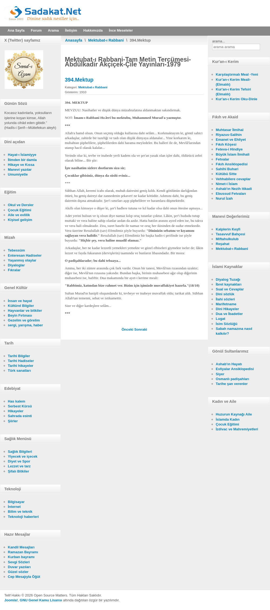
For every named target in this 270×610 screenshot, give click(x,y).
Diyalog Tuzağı (228, 279)
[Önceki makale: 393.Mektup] (128, 329)
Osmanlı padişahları (232, 379)
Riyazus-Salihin (229, 135)
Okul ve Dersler (20, 205)
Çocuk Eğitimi (19, 210)
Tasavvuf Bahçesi (230, 234)
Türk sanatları (19, 370)
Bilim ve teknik (20, 512)
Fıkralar (14, 270)
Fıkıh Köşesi (226, 144)
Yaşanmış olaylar (22, 260)
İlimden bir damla (22, 160)
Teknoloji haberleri (23, 517)
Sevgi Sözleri (19, 562)
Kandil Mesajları (21, 547)
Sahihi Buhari (227, 169)
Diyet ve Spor (19, 461)
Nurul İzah (224, 198)
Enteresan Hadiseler (25, 255)
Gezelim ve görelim (24, 320)
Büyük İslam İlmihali (232, 154)
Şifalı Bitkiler (18, 471)
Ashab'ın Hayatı (229, 364)
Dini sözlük (225, 294)
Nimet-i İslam (227, 184)
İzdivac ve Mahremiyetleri (237, 429)
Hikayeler (15, 411)
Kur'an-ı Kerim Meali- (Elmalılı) (233, 82)
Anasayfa (73, 40)
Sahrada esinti (20, 416)
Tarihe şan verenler (232, 384)
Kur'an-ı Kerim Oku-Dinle (236, 99)
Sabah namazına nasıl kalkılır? (234, 331)
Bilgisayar (16, 502)
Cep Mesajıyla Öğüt (24, 577)
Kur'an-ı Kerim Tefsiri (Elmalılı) (233, 91)
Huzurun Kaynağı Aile (234, 414)
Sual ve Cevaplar (230, 289)
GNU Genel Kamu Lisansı (41, 600)
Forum (36, 30)
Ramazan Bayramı (23, 552)
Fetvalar (222, 159)
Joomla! (11, 600)
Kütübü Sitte (226, 174)
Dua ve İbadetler (229, 314)
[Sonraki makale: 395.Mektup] (140, 329)
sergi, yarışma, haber (25, 325)
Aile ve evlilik (19, 215)
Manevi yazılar (20, 169)
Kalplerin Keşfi (228, 229)
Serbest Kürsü (20, 406)
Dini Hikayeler (227, 309)
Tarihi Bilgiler (19, 356)
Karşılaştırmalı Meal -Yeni (237, 74)
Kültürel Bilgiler (21, 306)
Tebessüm (16, 250)
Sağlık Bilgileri (20, 452)
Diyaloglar (16, 265)
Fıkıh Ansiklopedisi (232, 164)
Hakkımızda (93, 30)
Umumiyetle (18, 174)
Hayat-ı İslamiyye (22, 155)
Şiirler (13, 421)
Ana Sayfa (16, 30)
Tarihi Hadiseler (21, 361)
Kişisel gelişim (20, 220)
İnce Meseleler (121, 30)
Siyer (220, 374)
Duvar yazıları (19, 567)
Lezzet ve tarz (19, 466)
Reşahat (223, 244)
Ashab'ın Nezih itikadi (234, 189)
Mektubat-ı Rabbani (106, 40)
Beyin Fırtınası (20, 315)
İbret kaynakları (228, 284)
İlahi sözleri (225, 299)
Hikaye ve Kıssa (21, 165)
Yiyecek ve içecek (22, 456)
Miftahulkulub (227, 239)
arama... (218, 41)
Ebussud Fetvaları (231, 194)
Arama (53, 30)
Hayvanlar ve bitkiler (25, 311)
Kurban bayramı (21, 557)
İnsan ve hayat (20, 301)
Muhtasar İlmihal (230, 130)
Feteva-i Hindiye (229, 149)
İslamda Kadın (227, 419)
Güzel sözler (18, 572)
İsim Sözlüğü (226, 324)
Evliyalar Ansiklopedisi (235, 369)
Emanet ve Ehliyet (231, 140)
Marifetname (226, 304)
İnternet (14, 507)
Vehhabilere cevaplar (233, 179)
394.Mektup (79, 80)
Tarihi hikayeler (20, 366)
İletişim (71, 30)
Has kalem (16, 401)
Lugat (220, 319)
